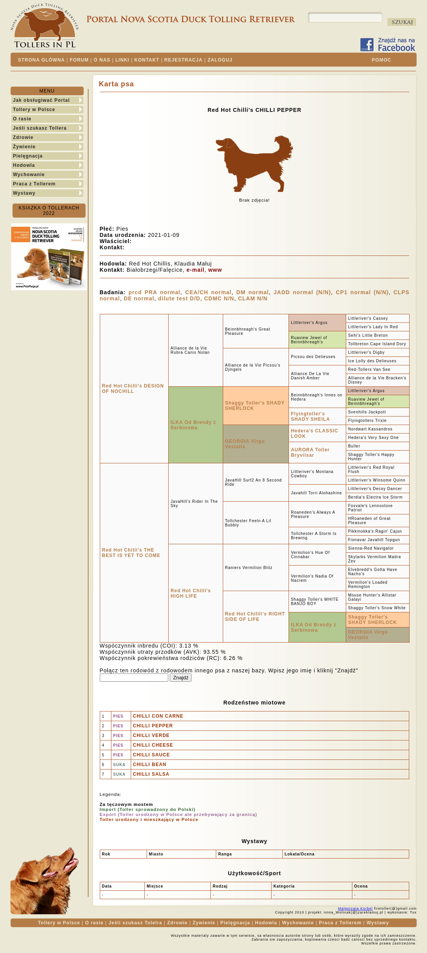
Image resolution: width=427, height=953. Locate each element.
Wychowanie (29, 174)
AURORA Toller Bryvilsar (310, 452)
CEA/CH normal (208, 292)
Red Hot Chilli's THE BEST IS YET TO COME (131, 552)
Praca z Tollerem (34, 184)
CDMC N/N (219, 298)
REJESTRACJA (183, 60)
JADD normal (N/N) (302, 292)
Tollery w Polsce (34, 109)
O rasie (22, 119)
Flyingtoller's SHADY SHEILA (310, 416)
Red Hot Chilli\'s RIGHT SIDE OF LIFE (255, 616)
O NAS (102, 60)
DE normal (139, 298)
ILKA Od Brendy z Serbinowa (193, 425)
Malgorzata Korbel (355, 908)
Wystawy (24, 193)
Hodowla (24, 165)
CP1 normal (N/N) (362, 292)
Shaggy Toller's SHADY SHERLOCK (372, 619)
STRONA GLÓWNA (41, 60)
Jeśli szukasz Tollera (40, 128)
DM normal (252, 292)
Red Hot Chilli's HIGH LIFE (191, 593)
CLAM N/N (252, 298)
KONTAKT (146, 60)
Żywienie (24, 146)
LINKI (122, 60)
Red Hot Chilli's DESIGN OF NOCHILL (133, 388)
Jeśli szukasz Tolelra (135, 923)
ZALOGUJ (220, 60)
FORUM (79, 60)
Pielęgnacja (28, 156)
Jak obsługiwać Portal (41, 100)
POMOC (381, 60)
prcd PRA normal (154, 292)
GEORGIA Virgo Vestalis (245, 444)
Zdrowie (23, 137)
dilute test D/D (179, 298)
